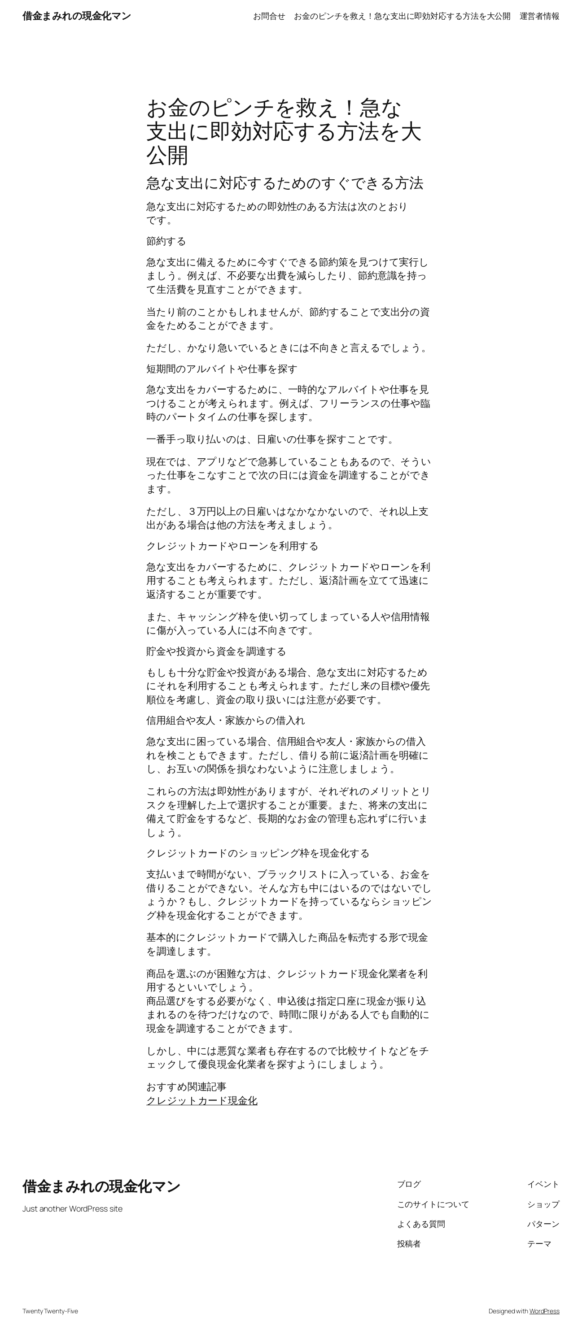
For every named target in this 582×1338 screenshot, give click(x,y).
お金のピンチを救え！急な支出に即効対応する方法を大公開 (402, 15)
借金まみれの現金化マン (76, 15)
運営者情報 (540, 15)
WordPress (544, 1311)
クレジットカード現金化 (202, 1100)
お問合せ (269, 15)
